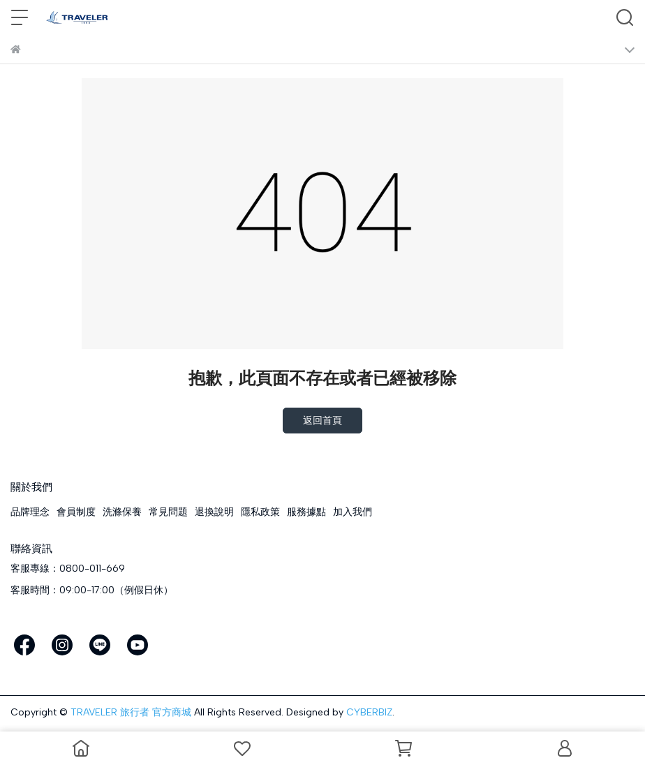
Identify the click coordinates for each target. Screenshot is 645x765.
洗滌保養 (122, 512)
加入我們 (352, 512)
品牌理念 (30, 512)
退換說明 (214, 512)
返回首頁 (322, 420)
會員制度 (76, 512)
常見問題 (168, 512)
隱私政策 (260, 512)
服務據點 (306, 512)
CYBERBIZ (369, 712)
